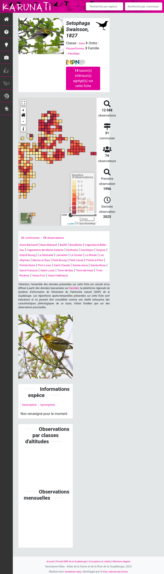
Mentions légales (127, 561)
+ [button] (23, 110)
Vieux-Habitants (82, 281)
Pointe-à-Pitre (78, 266)
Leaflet (71, 223)
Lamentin (28, 261)
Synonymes (51, 411)
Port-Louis (38, 271)
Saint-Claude (57, 271)
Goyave (59, 255)
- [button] (23, 121)
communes (32, 238)
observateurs (58, 238)
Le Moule (62, 261)
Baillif (70, 245)
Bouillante (84, 245)
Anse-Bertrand (30, 245)
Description (31, 411)
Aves (82, 43)
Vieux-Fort (60, 281)
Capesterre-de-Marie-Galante (75, 250)
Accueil (44, 561)
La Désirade (98, 255)
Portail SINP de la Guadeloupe (68, 561)
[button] (23, 115)
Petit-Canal (56, 266)
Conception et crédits (102, 561)
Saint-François (40, 276)
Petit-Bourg (37, 266)
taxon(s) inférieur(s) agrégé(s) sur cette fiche (83, 78)
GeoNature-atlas (71, 571)
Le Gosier (45, 261)
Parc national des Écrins (117, 571)
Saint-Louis (62, 276)
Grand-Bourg (77, 255)
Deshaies (26, 255)
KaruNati (74, 293)
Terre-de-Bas (82, 276)
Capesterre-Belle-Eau (35, 250)
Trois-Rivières (39, 281)
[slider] (71, 215)
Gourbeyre (43, 255)
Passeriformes (77, 48)
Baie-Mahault (54, 245)
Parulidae (87, 53)
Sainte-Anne (79, 271)
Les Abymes (80, 261)
